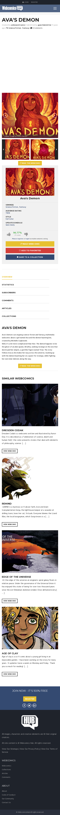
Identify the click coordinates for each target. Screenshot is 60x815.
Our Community (8, 798)
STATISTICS (8, 285)
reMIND (7, 503)
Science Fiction (12, 207)
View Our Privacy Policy (30, 749)
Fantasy (22, 207)
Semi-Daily (10, 225)
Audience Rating (13, 211)
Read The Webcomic (30, 163)
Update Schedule (14, 223)
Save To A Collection (30, 257)
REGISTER (29, 699)
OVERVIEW (7, 277)
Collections (6, 769)
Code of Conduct (9, 795)
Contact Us (6, 802)
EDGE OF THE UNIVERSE (16, 577)
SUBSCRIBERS (9, 292)
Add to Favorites (30, 250)
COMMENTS (8, 300)
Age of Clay (10, 653)
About (4, 791)
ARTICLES (7, 308)
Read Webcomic (30, 244)
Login (25, 2)
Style (8, 217)
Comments (6, 777)
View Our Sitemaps (10, 749)
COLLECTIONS (9, 316)
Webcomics (6, 765)
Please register (17, 239)
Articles (5, 773)
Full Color (10, 219)
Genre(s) (10, 205)
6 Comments (36, 28)
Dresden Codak (12, 430)
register (34, 2)
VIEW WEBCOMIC (9, 451)
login (27, 239)
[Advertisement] (30, 61)
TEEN (8, 213)
